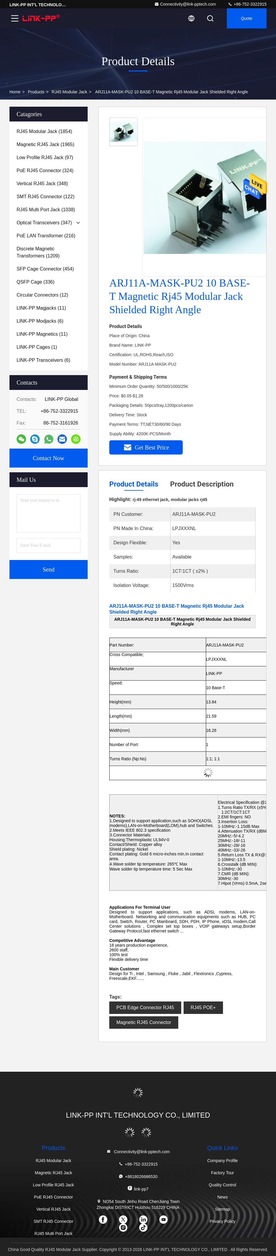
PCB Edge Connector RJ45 (145, 1007)
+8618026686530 (137, 1176)
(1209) (38, 252)
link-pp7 (137, 1188)
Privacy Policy (222, 1221)
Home (14, 91)
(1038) (46, 209)
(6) (40, 321)
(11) (41, 308)
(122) (45, 196)
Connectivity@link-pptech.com (185, 4)
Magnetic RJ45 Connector (143, 1022)
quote (246, 18)
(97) (45, 157)
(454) (45, 268)
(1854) (44, 131)
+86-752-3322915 (247, 4)
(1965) (45, 144)
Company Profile (222, 1160)
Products (36, 91)
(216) (46, 235)
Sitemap (222, 1209)
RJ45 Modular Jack (69, 91)
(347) (44, 222)
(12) (42, 294)
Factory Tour (222, 1172)
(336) (35, 281)
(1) (37, 347)
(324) (45, 170)
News (222, 1197)
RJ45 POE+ (203, 1007)
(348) (42, 183)
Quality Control (222, 1185)
